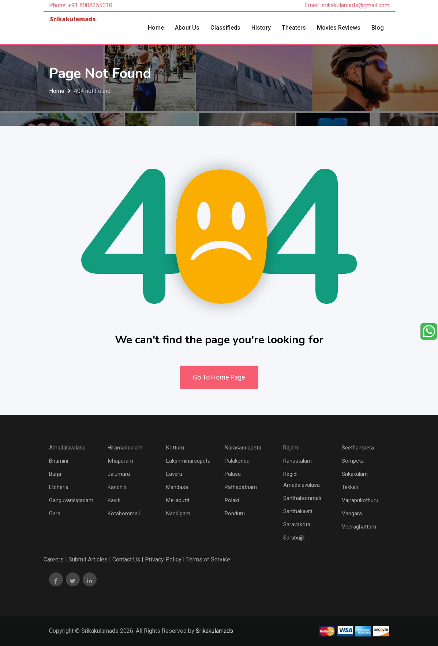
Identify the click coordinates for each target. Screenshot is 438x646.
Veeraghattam (359, 526)
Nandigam (178, 513)
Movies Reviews (338, 27)
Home (156, 27)
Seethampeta (358, 447)
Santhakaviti (297, 511)
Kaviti (114, 500)
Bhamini (58, 461)
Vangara (352, 513)
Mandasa (177, 487)
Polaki (232, 500)
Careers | (55, 559)
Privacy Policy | (165, 559)
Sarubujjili (294, 537)
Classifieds (225, 27)
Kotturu (175, 447)
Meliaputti (177, 500)
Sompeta (353, 461)
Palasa (233, 474)
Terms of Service (208, 559)
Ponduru (235, 513)
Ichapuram (120, 461)
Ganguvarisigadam (71, 500)
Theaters (294, 27)
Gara (54, 513)
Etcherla (58, 487)
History (261, 27)
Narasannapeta (243, 447)
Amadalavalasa (67, 447)
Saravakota (296, 524)
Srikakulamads (214, 630)
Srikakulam (355, 474)
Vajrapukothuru (360, 500)
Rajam (290, 447)
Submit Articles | (89, 559)
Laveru (174, 474)
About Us (187, 27)
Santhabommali (302, 498)
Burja (55, 474)
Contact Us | (127, 559)
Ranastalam (297, 461)
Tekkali (350, 487)
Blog (377, 27)
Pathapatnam (241, 487)
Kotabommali (124, 513)
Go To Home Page (219, 377)
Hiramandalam (125, 447)
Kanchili (117, 487)
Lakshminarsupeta (188, 461)
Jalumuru (119, 474)
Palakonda (237, 461)
